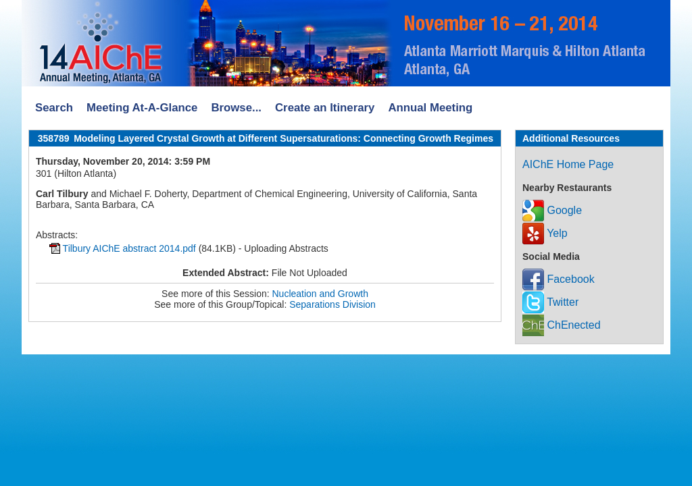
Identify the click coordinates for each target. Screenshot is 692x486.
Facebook (558, 279)
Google (552, 210)
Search (54, 107)
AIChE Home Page (568, 164)
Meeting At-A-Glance (141, 107)
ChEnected (561, 325)
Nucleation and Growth (320, 293)
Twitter (550, 302)
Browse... (236, 107)
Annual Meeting (430, 107)
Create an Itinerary (324, 107)
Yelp (545, 233)
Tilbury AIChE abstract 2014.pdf (129, 248)
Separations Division (332, 304)
